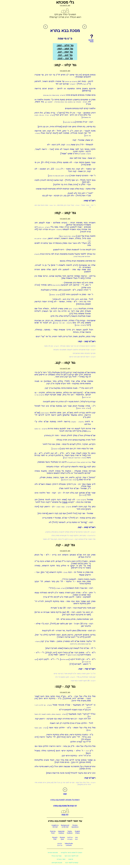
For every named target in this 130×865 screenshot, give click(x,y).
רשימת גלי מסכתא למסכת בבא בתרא (65, 800)
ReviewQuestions (75, 826)
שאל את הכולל (57, 856)
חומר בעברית (61, 859)
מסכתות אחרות (53, 852)
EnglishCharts (77, 832)
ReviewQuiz (62, 838)
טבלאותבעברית (70, 838)
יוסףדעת (76, 838)
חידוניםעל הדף (59, 844)
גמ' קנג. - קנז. (65, 55)
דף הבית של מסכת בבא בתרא (65, 806)
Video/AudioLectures (69, 844)
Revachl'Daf (54, 838)
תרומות (70, 859)
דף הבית (65, 813)
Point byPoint (53, 832)
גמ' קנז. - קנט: (65, 58)
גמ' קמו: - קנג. (65, 51)
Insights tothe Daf (55, 826)
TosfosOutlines (70, 832)
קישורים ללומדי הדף (71, 862)
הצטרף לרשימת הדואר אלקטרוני (71, 852)
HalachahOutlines (61, 832)
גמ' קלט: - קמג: (65, 45)
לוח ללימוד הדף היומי (72, 856)
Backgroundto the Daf (65, 826)
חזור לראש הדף (65, 5)
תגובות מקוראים (57, 862)
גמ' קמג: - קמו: (65, 48)
